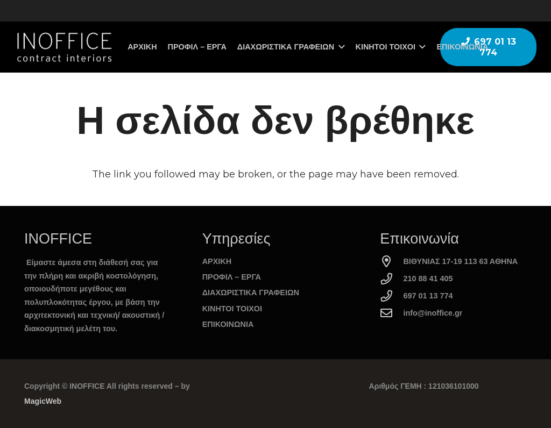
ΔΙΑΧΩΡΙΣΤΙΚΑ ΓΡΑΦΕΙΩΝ (250, 292)
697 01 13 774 (428, 295)
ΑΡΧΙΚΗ (216, 261)
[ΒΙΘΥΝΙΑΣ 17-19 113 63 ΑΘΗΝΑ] (391, 262)
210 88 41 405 (428, 278)
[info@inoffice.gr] (391, 313)
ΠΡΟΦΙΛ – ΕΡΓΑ (231, 277)
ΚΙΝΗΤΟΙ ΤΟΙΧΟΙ (232, 308)
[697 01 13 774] (391, 296)
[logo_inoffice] (64, 47)
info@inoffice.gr (432, 313)
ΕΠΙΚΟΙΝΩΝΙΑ (228, 324)
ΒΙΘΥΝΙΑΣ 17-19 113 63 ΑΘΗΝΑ (460, 261)
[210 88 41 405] (391, 279)
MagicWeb (42, 401)
